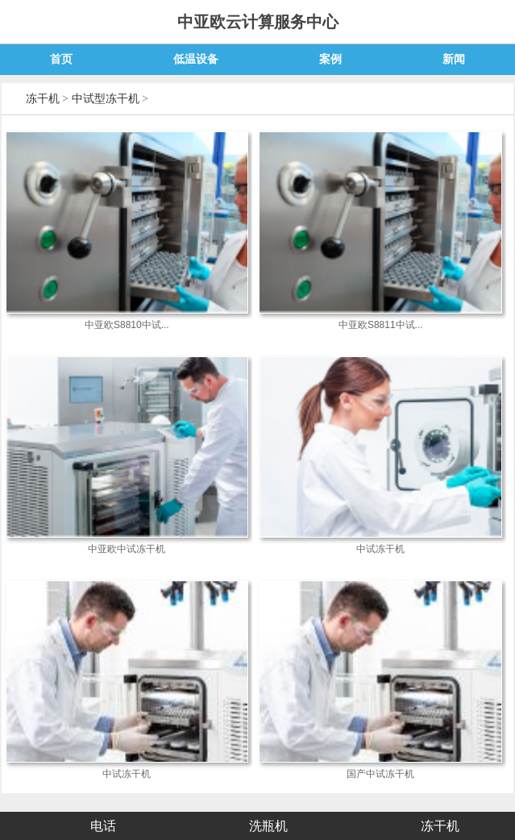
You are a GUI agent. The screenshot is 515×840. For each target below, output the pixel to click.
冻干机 (43, 99)
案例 (330, 59)
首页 (61, 59)
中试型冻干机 (105, 99)
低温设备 (195, 59)
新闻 (453, 59)
